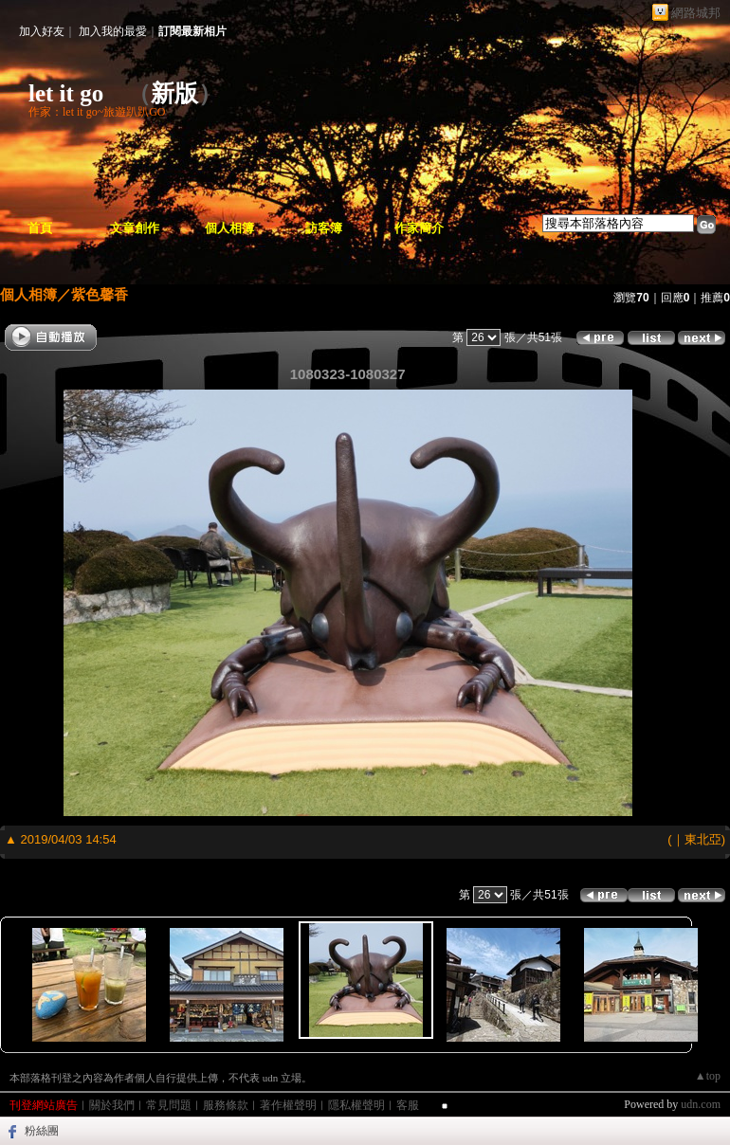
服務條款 (225, 1105)
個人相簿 (229, 228)
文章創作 (134, 228)
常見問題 (169, 1105)
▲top (708, 1075)
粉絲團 (42, 1130)
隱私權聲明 (356, 1105)
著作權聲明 (288, 1105)
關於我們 (112, 1105)
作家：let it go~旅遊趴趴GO (97, 111)
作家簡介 (419, 228)
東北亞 (702, 839)
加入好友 (41, 31)
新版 (174, 93)
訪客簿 (323, 228)
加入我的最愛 (113, 31)
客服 (407, 1105)
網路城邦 (696, 13)
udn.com (701, 1104)
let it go (65, 93)
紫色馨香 (99, 294)
